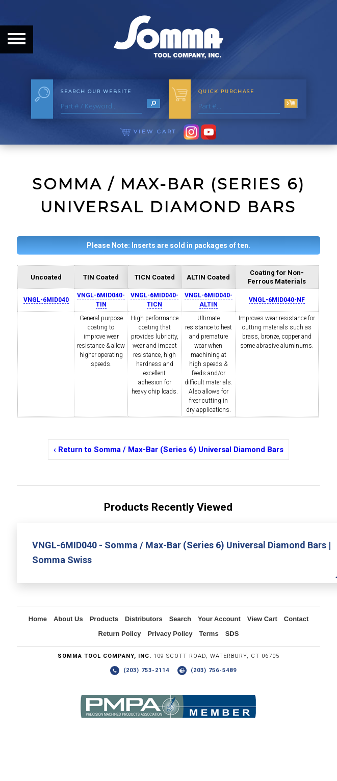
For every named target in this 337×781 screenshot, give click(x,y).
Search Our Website (96, 91)
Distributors (144, 619)
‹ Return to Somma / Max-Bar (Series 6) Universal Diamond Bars (168, 449)
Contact (296, 619)
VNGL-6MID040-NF (277, 299)
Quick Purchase (226, 91)
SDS (232, 633)
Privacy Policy (169, 633)
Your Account (219, 619)
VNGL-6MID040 (46, 299)
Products (104, 619)
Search (180, 619)
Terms (209, 633)
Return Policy (119, 633)
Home (38, 619)
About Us (68, 619)
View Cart (148, 131)
